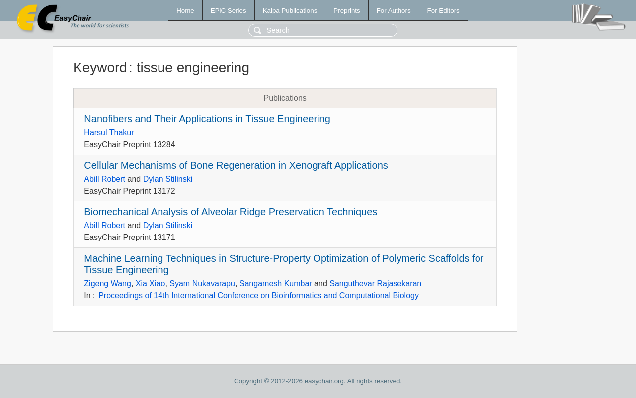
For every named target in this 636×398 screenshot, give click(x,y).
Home (185, 10)
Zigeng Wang (107, 283)
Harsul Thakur (109, 132)
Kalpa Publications (290, 10)
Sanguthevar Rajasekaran (375, 283)
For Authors (394, 10)
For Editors (443, 10)
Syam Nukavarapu (202, 283)
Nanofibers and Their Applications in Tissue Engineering (207, 118)
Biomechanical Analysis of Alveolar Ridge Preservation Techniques (230, 211)
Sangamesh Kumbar (275, 283)
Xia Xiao (150, 283)
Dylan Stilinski (168, 179)
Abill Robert (104, 179)
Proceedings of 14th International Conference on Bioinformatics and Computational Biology (258, 295)
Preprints (346, 10)
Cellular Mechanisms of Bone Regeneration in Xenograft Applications (236, 165)
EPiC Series (228, 10)
